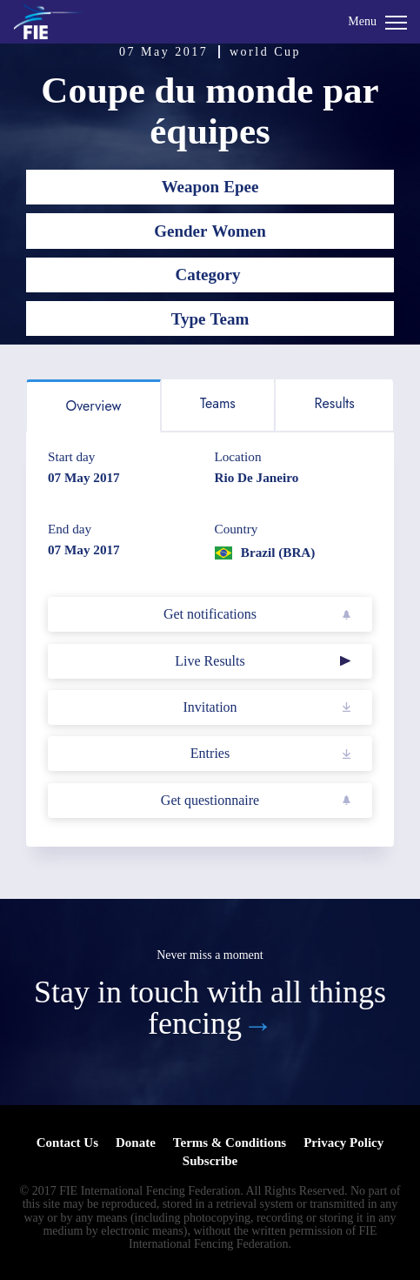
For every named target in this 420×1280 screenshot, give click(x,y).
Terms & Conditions (229, 1142)
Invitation (210, 707)
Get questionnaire (210, 800)
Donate (136, 1142)
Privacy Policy (343, 1142)
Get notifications (210, 613)
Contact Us (67, 1142)
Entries (210, 753)
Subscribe (210, 1161)
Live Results (209, 660)
